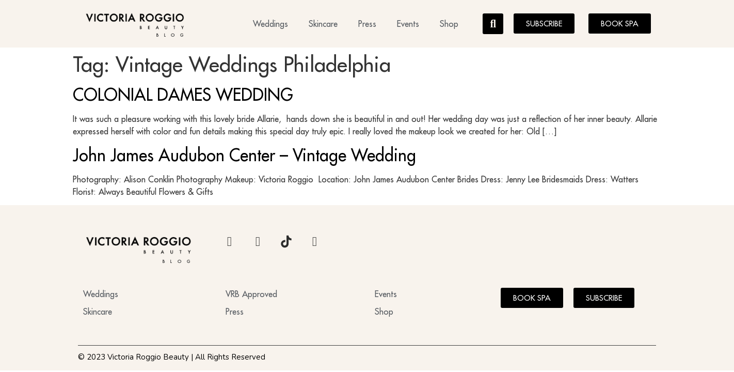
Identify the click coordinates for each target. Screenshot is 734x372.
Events (408, 24)
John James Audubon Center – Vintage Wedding (244, 155)
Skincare (323, 24)
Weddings (270, 24)
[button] (493, 23)
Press (367, 24)
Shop (449, 24)
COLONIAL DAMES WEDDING (183, 94)
